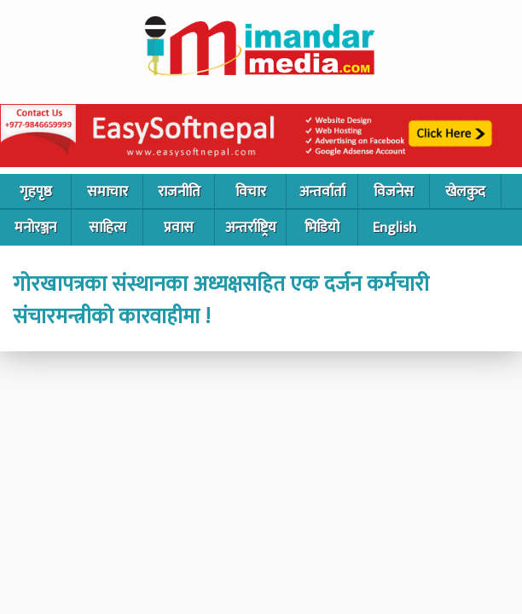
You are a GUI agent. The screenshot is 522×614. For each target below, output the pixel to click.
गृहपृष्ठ (36, 192)
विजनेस (394, 192)
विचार (250, 192)
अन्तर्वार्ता (322, 192)
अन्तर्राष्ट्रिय (250, 228)
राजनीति (179, 192)
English (394, 228)
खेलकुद (465, 192)
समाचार (107, 192)
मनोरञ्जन (35, 228)
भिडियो (321, 228)
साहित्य (107, 228)
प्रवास (179, 228)
